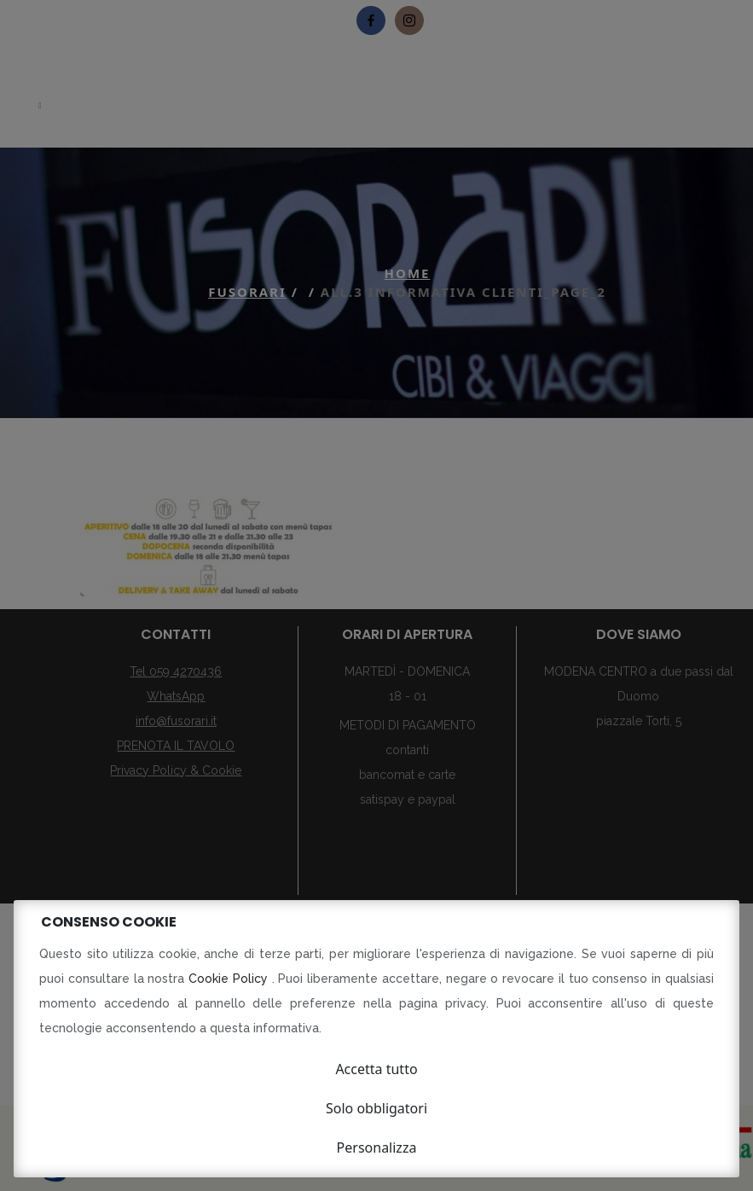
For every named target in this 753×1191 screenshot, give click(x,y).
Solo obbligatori (376, 1108)
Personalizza (377, 1147)
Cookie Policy (230, 978)
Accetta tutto (376, 1069)
